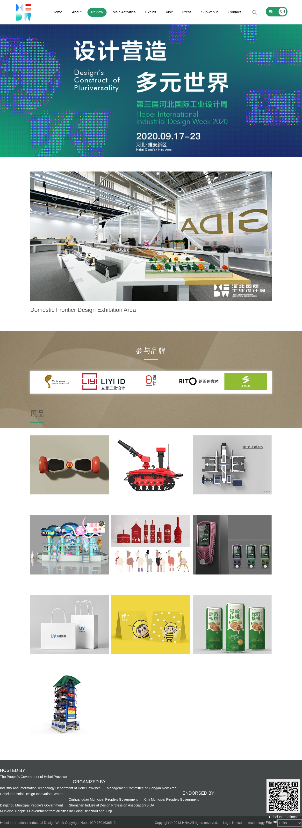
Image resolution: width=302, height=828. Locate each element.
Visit (169, 12)
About (76, 12)
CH (282, 11)
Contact (234, 12)
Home (57, 12)
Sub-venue (210, 12)
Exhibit (150, 12)
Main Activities (124, 12)
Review (97, 12)
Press (186, 12)
